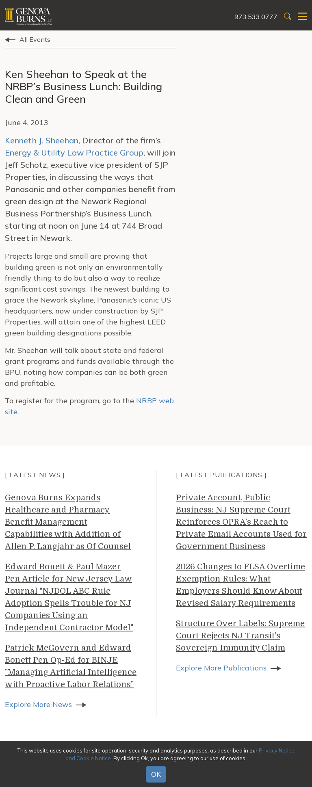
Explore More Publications (221, 667)
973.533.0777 (255, 17)
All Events (35, 39)
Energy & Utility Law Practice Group (74, 152)
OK (156, 774)
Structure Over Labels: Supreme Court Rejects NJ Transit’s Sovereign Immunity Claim (240, 636)
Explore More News (38, 704)
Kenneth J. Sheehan (41, 140)
